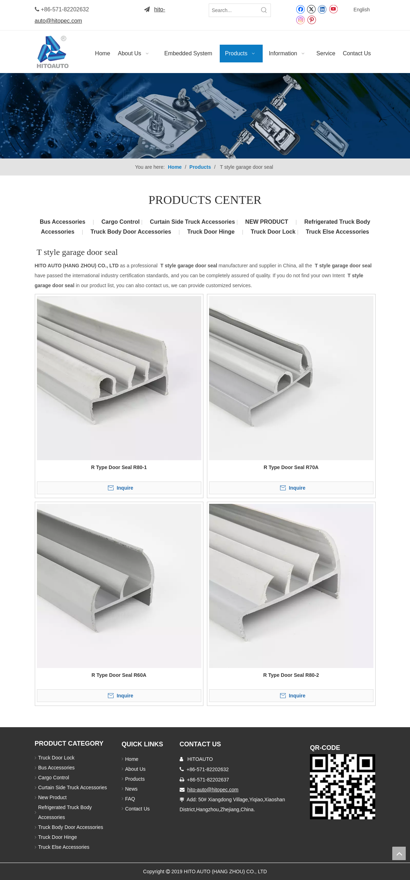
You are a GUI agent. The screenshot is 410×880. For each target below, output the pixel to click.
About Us (135, 769)
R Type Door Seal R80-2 (291, 675)
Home (131, 759)
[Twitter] (311, 9)
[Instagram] (300, 20)
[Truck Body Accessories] (205, 115)
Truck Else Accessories (337, 232)
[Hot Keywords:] (264, 10)
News (131, 789)
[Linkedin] (322, 9)
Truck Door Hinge (210, 232)
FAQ (130, 799)
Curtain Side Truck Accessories (193, 222)
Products (135, 779)
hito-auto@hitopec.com (213, 789)
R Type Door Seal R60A (119, 675)
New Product (53, 797)
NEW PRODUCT (266, 222)
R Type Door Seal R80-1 (119, 467)
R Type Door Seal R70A (291, 467)
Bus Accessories (62, 222)
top (399, 853)
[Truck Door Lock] (342, 786)
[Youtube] (333, 9)
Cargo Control (121, 222)
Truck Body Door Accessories (131, 232)
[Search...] (233, 10)
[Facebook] (300, 9)
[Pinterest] (311, 19)
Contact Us (137, 809)
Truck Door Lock (274, 232)
